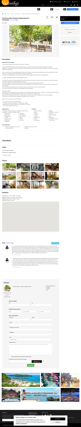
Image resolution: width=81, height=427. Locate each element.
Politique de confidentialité (21, 423)
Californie (46, 381)
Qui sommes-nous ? (32, 412)
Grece (45, 396)
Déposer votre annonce (56, 1)
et (10, 398)
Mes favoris (67, 1)
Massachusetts (48, 383)
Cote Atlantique (29, 396)
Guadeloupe (30, 379)
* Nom (33, 317)
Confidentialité (31, 415)
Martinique (26, 379)
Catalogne (38, 399)
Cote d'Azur (23, 396)
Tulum (63, 399)
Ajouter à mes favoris (69, 29)
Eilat (78, 398)
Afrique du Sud (70, 396)
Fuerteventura (38, 398)
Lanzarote (33, 398)
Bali (5, 379)
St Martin (12, 379)
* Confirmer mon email (14, 327)
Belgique (72, 383)
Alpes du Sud (69, 399)
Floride (21, 379)
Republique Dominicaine (11, 381)
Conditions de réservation (63, 5)
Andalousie (33, 399)
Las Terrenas (21, 382)
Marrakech (70, 398)
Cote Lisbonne (50, 399)
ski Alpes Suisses (69, 400)
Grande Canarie (45, 398)
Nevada (52, 383)
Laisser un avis (55, 243)
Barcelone (70, 384)
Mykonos (48, 396)
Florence (66, 381)
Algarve (49, 398)
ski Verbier (75, 399)
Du (9, 302)
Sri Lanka (16, 382)
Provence (68, 383)
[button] (31, 215)
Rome (63, 381)
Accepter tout (57, 418)
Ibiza (38, 396)
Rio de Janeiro (64, 396)
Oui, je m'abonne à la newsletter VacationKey (21, 356)
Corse (51, 396)
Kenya (65, 399)
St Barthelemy (17, 379)
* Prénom (11, 317)
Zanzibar (62, 398)
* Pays (10, 337)
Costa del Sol (54, 398)
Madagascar (76, 396)
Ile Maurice (31, 381)
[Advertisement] (30, 134)
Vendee (45, 399)
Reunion (3, 398)
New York (51, 381)
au (32, 302)
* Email (10, 322)
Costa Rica (75, 398)
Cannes (72, 381)
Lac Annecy (75, 400)
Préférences (57, 422)
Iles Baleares (26, 381)
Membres (75, 1)
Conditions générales (32, 413)
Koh (12, 398)
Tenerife (29, 398)
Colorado (56, 383)
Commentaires (12, 342)
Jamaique (4, 381)
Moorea (36, 382)
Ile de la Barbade (20, 381)
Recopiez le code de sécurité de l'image (17, 359)
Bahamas (35, 379)
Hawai (43, 383)
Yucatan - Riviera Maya (9, 382)
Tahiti (33, 382)
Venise (69, 381)
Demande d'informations (70, 22)
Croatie (23, 398)
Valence (75, 383)
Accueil (42, 5)
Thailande (8, 379)
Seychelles (36, 381)
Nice (75, 381)
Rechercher (72, 9)
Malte (26, 398)
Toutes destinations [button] (51, 5)
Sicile (58, 396)
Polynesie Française (28, 382)
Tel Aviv (66, 398)
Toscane (42, 399)
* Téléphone (11, 332)
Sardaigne (55, 396)
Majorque (41, 396)
